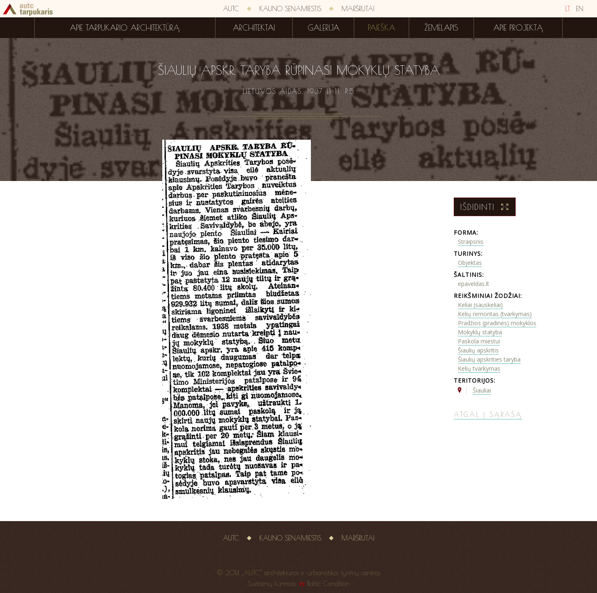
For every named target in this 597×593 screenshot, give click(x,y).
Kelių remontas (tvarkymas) (495, 314)
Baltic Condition (328, 583)
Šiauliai (482, 390)
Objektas (470, 263)
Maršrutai (357, 8)
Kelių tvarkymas (479, 368)
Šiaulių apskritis (478, 350)
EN (579, 8)
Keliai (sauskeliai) (480, 305)
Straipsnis (470, 241)
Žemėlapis (441, 27)
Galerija (323, 27)
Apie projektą (518, 27)
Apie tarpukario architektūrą (125, 27)
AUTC (231, 8)
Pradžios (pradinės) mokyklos (497, 323)
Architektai (254, 27)
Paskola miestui (479, 341)
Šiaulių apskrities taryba (489, 359)
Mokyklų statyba (480, 332)
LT (567, 8)
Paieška (381, 27)
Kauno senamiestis (290, 8)
